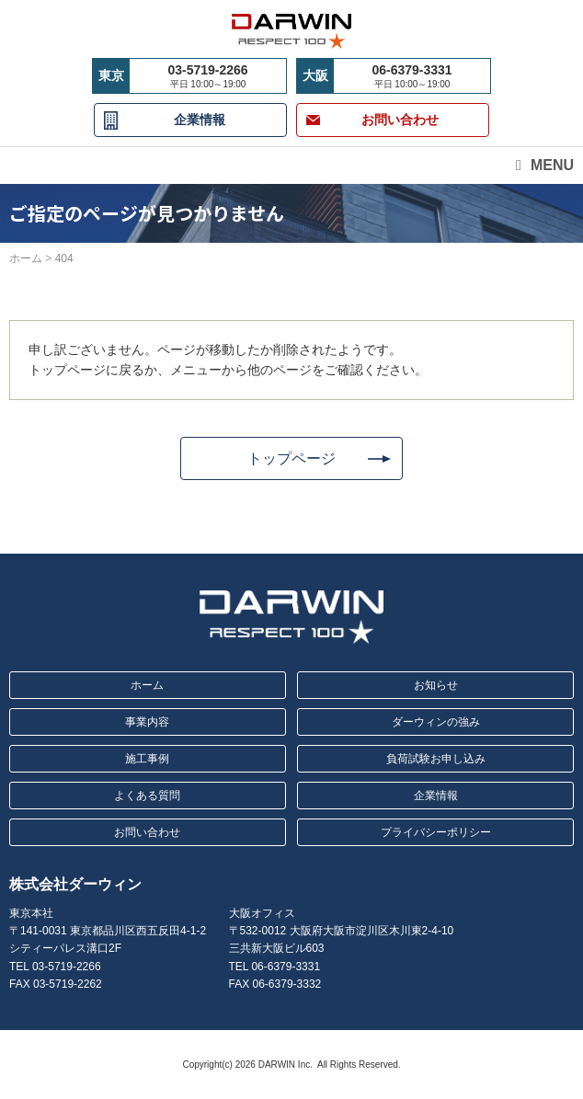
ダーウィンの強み (436, 721)
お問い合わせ (147, 832)
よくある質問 (147, 795)
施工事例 (147, 758)
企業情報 (199, 119)
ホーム (147, 685)
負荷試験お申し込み (436, 758)
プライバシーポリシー (436, 832)
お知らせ (436, 685)
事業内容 (147, 721)
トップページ (291, 458)
